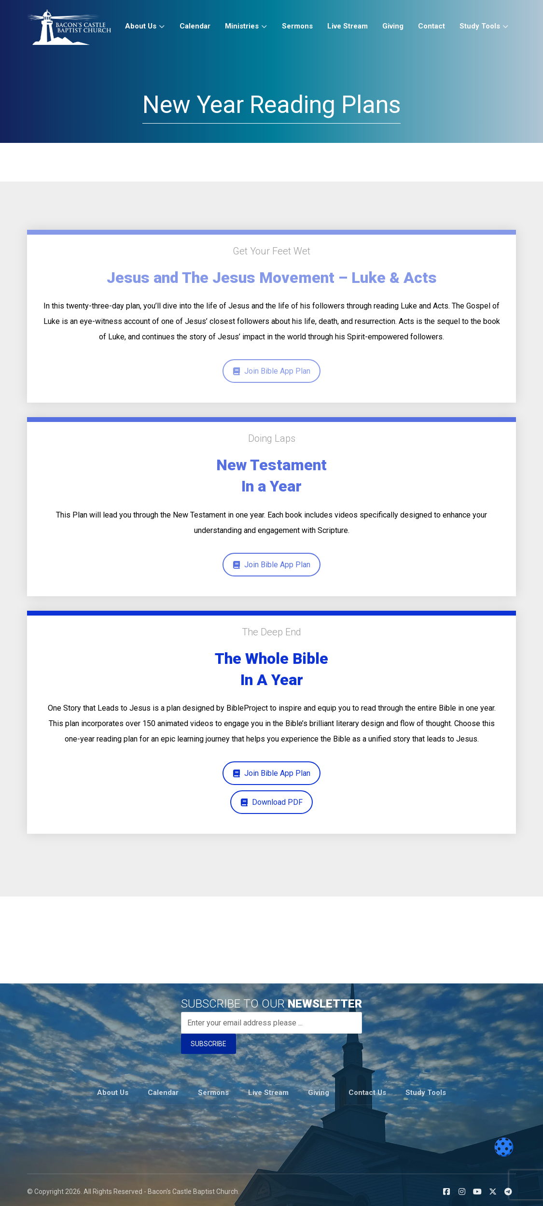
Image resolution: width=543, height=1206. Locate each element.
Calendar (163, 1090)
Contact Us (367, 1090)
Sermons (213, 1090)
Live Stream (268, 1090)
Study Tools (425, 1090)
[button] (446, 1188)
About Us (112, 1090)
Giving (318, 1090)
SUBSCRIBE (208, 1044)
